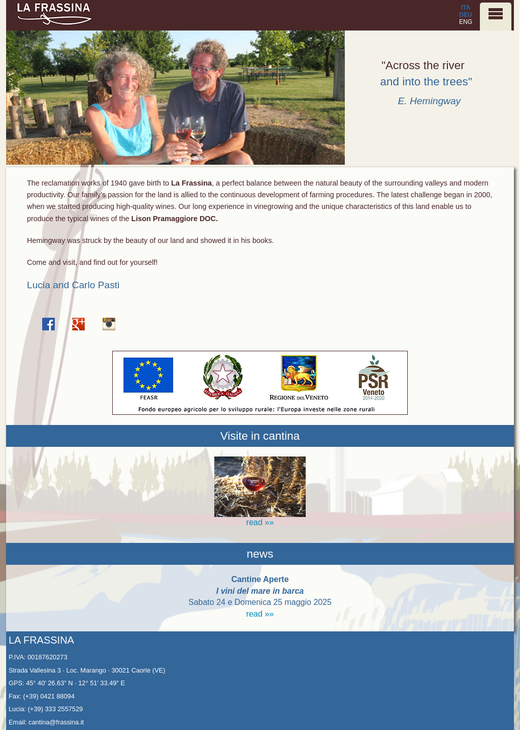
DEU (465, 14)
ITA (465, 7)
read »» (260, 614)
